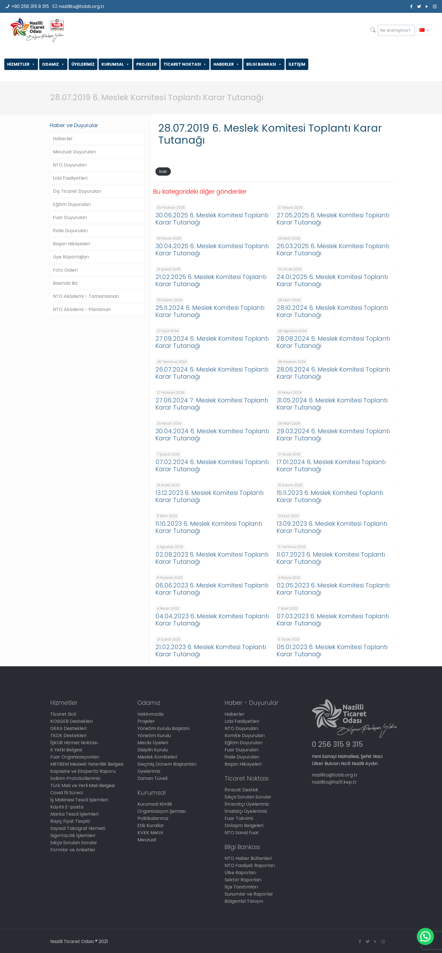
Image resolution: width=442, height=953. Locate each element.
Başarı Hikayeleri (71, 243)
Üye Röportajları (71, 257)
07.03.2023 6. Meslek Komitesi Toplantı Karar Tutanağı (333, 619)
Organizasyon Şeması (161, 811)
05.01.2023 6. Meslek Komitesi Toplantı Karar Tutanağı (332, 650)
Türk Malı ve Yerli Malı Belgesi (82, 785)
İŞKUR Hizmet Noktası (74, 742)
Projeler (146, 721)
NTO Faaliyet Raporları (250, 865)
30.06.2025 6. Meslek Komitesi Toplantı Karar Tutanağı (212, 218)
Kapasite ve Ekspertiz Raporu (83, 771)
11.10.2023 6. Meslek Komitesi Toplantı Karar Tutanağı (208, 527)
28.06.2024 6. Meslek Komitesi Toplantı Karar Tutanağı (333, 373)
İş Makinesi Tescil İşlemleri (79, 799)
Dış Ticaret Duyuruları (77, 191)
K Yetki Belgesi (66, 750)
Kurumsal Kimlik (154, 804)
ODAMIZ (53, 64)
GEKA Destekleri (68, 728)
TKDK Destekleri (68, 735)
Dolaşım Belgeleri (244, 825)
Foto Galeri (65, 270)
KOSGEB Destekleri (71, 721)
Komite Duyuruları (245, 735)
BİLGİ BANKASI (264, 64)
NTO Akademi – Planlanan (82, 309)
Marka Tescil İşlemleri (74, 814)
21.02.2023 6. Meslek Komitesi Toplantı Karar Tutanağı (210, 650)
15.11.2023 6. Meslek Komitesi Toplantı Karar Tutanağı (330, 496)
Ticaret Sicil (63, 714)
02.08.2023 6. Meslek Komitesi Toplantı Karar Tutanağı (212, 558)
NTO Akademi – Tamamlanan (86, 296)
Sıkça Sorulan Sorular (73, 842)
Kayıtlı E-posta (66, 807)
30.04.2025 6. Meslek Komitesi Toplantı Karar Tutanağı (212, 249)
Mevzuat (147, 839)
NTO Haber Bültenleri (248, 858)
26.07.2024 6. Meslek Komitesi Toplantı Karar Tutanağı (212, 373)
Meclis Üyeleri (152, 742)
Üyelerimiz (149, 771)
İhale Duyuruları (70, 230)
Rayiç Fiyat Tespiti (70, 821)
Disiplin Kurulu (152, 750)
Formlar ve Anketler (72, 849)
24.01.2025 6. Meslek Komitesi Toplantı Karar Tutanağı (332, 280)
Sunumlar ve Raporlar (249, 894)
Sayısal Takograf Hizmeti (77, 828)
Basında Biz (65, 283)
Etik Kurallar (150, 825)
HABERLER (226, 64)
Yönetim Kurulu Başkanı (163, 728)
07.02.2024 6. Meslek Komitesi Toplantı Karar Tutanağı (212, 465)
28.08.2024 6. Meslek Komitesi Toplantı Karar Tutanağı (333, 342)
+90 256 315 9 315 (30, 6)
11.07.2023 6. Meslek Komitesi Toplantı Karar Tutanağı (331, 558)
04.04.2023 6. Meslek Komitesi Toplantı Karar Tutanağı (212, 619)
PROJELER (146, 64)
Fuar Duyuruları (70, 217)
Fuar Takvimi (239, 818)
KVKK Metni (150, 832)
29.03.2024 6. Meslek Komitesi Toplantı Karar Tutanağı (333, 434)
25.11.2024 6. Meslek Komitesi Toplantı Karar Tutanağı (210, 311)
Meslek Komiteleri (157, 757)
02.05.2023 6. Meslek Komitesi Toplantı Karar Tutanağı (333, 589)
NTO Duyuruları (70, 165)
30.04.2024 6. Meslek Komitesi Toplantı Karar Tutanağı (212, 434)
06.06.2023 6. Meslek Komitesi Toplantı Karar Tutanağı (212, 589)
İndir (163, 171)
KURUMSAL (115, 64)
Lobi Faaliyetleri (70, 178)
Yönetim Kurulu (154, 735)
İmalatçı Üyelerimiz (246, 811)
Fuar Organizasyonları (74, 757)
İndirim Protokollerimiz (75, 778)
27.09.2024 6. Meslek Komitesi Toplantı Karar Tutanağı (212, 342)
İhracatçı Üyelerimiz (247, 804)
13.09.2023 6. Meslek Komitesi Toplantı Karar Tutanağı (332, 527)
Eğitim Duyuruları (72, 204)
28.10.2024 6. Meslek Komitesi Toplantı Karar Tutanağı (332, 311)
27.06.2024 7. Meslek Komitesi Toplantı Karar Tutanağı (211, 404)
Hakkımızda (150, 714)
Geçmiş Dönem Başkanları (167, 764)
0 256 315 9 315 (337, 744)
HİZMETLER (21, 64)
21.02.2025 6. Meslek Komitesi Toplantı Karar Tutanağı (211, 280)
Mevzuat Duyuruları (74, 152)
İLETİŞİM (297, 64)
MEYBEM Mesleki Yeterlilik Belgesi (86, 764)
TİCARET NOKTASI (185, 64)
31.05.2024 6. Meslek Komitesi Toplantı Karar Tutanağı (332, 404)
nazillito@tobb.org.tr (82, 6)
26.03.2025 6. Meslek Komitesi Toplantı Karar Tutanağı (333, 249)
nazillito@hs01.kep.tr (334, 782)
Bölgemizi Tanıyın (244, 901)
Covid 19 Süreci (66, 792)
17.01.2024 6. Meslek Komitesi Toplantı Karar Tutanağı (331, 465)
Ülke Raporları (240, 872)
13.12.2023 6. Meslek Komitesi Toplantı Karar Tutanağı (209, 496)
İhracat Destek (241, 790)
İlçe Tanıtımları (241, 887)
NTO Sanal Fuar (242, 832)
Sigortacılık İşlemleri (72, 835)
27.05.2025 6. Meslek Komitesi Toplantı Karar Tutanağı (333, 218)
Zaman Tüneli (152, 778)
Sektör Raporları (243, 879)
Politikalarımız (153, 818)
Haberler (63, 138)
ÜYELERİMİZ (83, 64)
